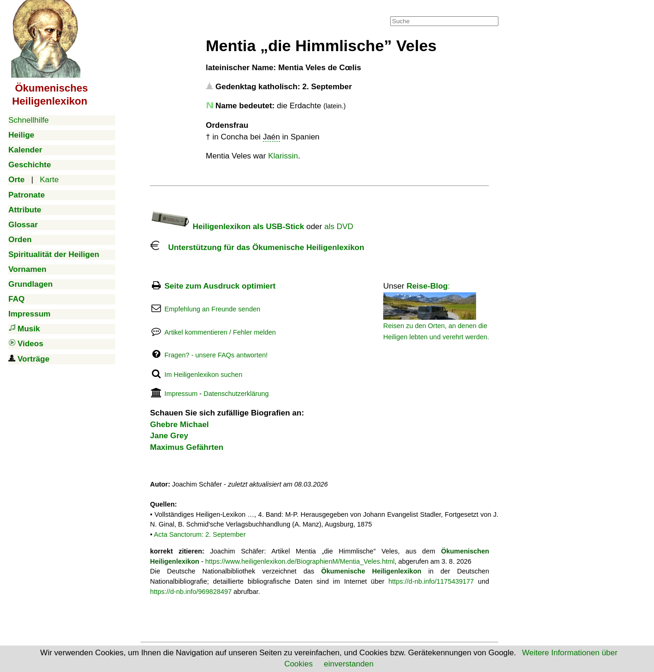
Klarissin (283, 156)
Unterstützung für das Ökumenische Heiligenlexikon (257, 247)
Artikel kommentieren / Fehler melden (220, 332)
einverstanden (348, 663)
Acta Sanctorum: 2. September (199, 534)
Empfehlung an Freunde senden (212, 309)
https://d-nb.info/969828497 (191, 591)
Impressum (180, 393)
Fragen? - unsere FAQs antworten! (216, 355)
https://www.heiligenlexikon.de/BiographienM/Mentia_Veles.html (300, 561)
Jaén (271, 136)
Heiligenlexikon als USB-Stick (227, 226)
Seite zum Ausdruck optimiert (219, 286)
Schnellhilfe (28, 120)
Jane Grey (169, 435)
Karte (49, 179)
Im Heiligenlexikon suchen (203, 374)
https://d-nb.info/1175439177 (431, 581)
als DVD (338, 226)
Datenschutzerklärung (235, 393)
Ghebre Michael (179, 424)
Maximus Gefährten (186, 447)
